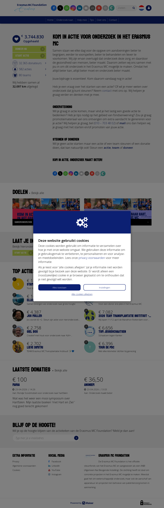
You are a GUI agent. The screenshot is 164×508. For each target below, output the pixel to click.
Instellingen (104, 287)
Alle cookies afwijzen (82, 294)
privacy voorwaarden (92, 258)
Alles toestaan (59, 287)
